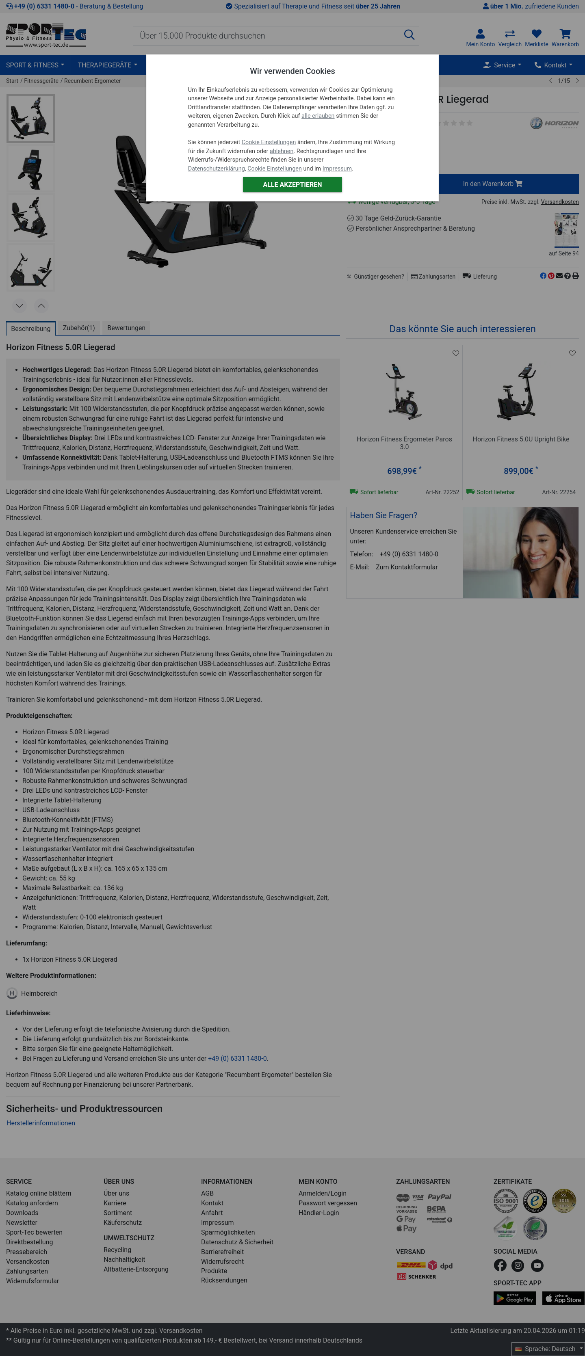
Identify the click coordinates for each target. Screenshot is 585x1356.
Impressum (337, 168)
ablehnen (282, 151)
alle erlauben (317, 115)
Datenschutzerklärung (216, 168)
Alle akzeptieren (292, 184)
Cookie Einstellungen (269, 142)
